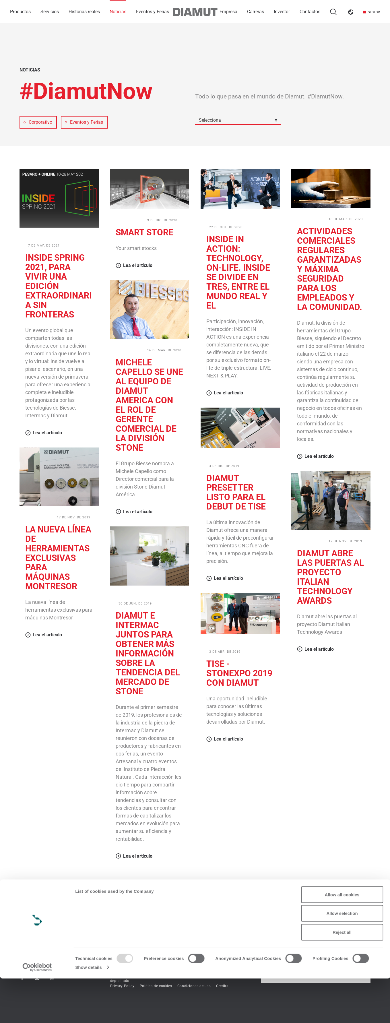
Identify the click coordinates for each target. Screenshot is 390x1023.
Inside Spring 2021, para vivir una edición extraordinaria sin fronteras (58, 286)
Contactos (310, 11)
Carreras (255, 11)
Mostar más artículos (195, 889)
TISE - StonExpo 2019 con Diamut (239, 673)
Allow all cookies (342, 939)
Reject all (342, 976)
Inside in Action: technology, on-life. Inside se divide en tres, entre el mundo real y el (238, 272)
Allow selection (342, 958)
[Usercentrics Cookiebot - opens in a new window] (37, 1012)
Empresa (228, 11)
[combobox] (238, 120)
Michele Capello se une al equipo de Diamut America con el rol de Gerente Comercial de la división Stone (149, 405)
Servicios (49, 11)
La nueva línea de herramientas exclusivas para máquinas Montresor (58, 557)
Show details (88, 1011)
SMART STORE (144, 232)
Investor (282, 11)
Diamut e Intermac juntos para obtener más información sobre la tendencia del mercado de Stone (148, 653)
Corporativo (129, 220)
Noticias (118, 11)
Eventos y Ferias (152, 11)
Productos (20, 11)
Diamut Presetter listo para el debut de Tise (236, 492)
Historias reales (84, 11)
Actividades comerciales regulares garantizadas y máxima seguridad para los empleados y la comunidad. (329, 269)
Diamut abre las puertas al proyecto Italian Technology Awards (330, 577)
